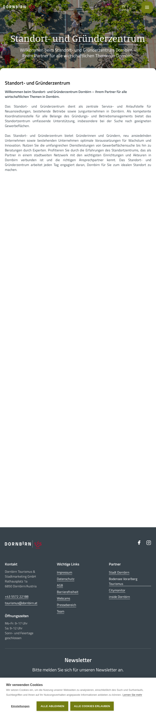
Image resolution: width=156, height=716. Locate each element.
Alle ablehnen (52, 706)
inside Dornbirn (119, 596)
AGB (60, 585)
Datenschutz (65, 578)
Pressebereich (66, 604)
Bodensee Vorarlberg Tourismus (123, 581)
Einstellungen (20, 706)
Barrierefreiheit (67, 591)
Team (60, 611)
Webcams (63, 598)
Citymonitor (117, 590)
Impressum (64, 572)
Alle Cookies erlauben (92, 706)
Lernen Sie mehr (132, 694)
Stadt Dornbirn (119, 572)
